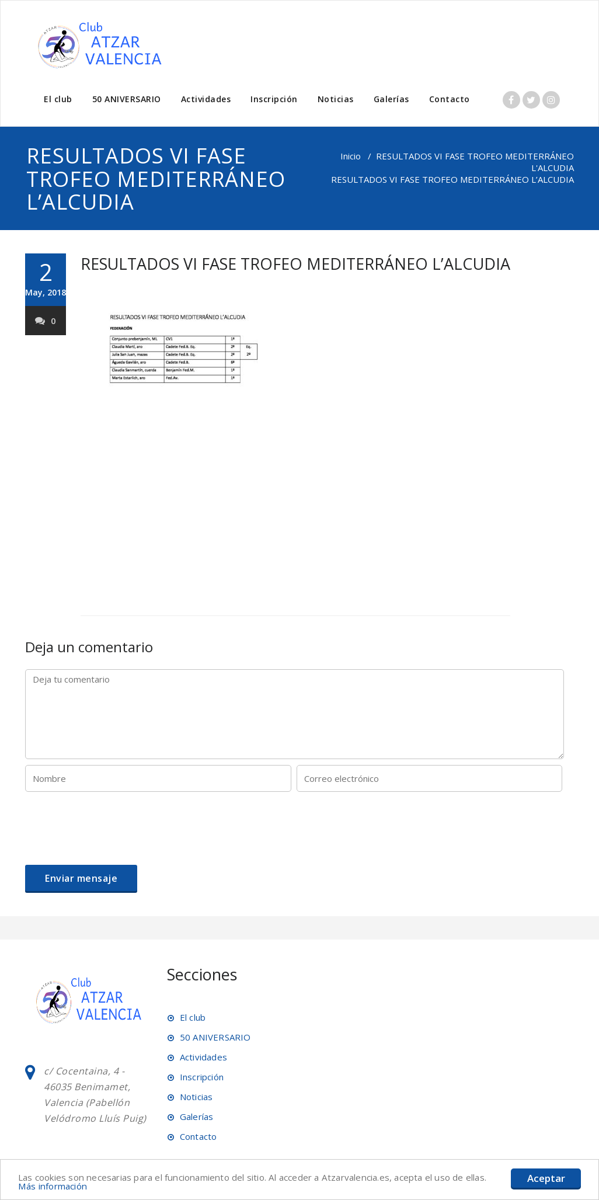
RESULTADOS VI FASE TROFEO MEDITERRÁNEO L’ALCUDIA (295, 263)
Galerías (391, 99)
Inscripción (274, 99)
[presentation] (114, 826)
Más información (81, 1186)
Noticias (336, 99)
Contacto (449, 99)
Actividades (206, 99)
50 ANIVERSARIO (126, 99)
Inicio (350, 156)
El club (58, 99)
